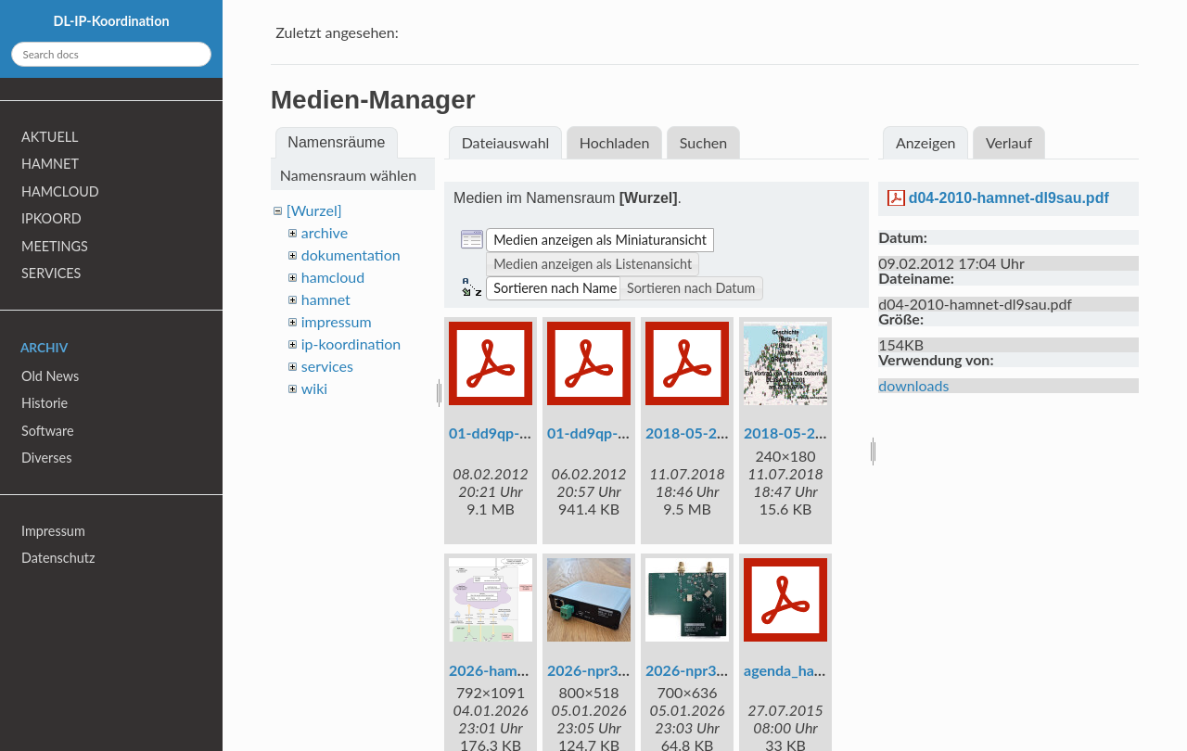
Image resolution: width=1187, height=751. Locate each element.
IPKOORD (51, 218)
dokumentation (351, 254)
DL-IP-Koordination (111, 21)
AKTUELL (49, 137)
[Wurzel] (314, 210)
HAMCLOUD (60, 191)
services (327, 366)
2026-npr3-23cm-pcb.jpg (728, 670)
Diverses (46, 457)
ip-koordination (351, 343)
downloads (913, 385)
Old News (50, 376)
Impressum (53, 531)
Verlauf (1009, 142)
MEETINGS (54, 246)
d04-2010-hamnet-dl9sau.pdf (1009, 198)
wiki (314, 388)
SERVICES (51, 273)
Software (47, 431)
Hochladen (615, 142)
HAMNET (50, 164)
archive (324, 232)
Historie (44, 403)
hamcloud (332, 277)
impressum (336, 321)
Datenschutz (58, 558)
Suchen (703, 142)
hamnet (326, 299)
